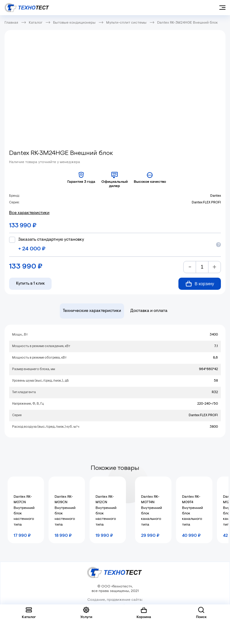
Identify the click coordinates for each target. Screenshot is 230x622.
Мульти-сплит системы (126, 23)
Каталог (35, 23)
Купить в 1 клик (30, 284)
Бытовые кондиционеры (74, 23)
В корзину (199, 283)
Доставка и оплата (148, 311)
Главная (11, 23)
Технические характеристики (92, 311)
